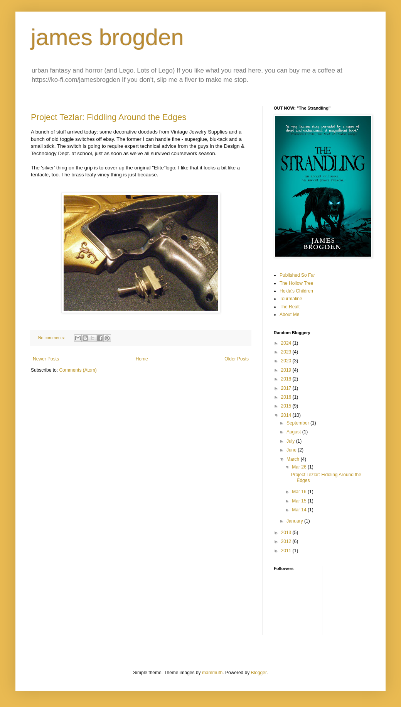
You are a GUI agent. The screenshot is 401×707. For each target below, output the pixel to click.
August (294, 432)
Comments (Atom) (77, 370)
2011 (287, 550)
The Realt (290, 307)
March (293, 459)
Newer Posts (46, 359)
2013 (287, 532)
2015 (287, 406)
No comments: (52, 337)
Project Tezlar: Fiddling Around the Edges (108, 117)
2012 (287, 541)
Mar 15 (300, 501)
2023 (287, 352)
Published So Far (297, 275)
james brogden (107, 37)
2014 (287, 415)
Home (142, 359)
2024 (287, 343)
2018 (287, 379)
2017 (287, 388)
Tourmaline (291, 298)
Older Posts (236, 359)
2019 (287, 370)
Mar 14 (300, 509)
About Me (289, 314)
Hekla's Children (296, 291)
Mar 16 (300, 491)
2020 (287, 361)
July (291, 441)
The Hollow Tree (296, 283)
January (295, 521)
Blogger (259, 672)
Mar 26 (300, 467)
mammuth (212, 672)
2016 (287, 397)
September (298, 423)
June (292, 450)
